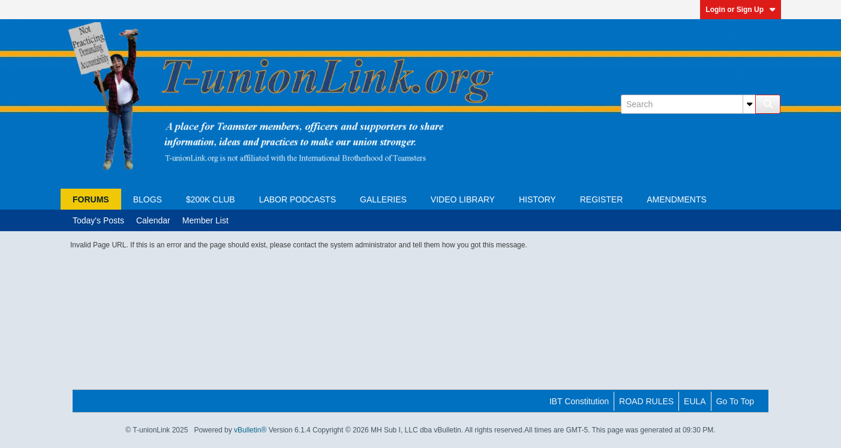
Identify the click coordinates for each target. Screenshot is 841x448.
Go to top (735, 401)
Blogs (147, 199)
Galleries (383, 199)
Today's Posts (98, 220)
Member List (205, 220)
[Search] (688, 104)
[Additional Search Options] (749, 104)
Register (601, 199)
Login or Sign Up (740, 9)
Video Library (463, 199)
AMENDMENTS (677, 199)
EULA (695, 401)
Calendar (153, 220)
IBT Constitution (579, 401)
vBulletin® (250, 430)
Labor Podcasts (297, 199)
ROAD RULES (646, 401)
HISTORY (537, 199)
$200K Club (210, 199)
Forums (91, 199)
